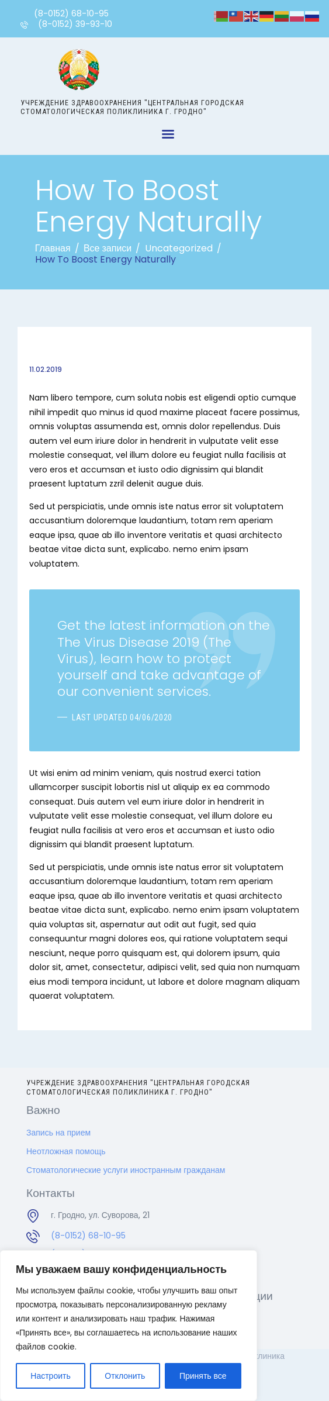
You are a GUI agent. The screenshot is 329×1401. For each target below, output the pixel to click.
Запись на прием (58, 1132)
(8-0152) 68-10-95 (88, 1235)
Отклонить (125, 1376)
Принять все (203, 1376)
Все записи (107, 248)
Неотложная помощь (66, 1151)
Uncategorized (179, 248)
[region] (128, 1325)
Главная (53, 248)
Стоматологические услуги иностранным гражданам (125, 1170)
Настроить (50, 1376)
